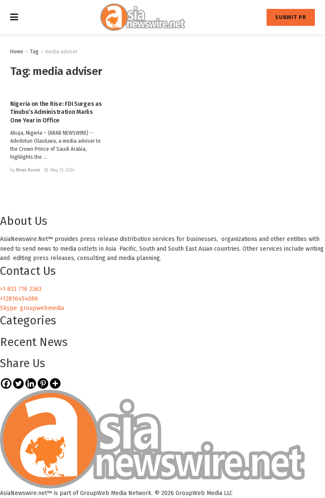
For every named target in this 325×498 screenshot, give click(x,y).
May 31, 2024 (59, 170)
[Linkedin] (30, 383)
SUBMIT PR (290, 17)
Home (16, 52)
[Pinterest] (43, 383)
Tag (34, 52)
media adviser (61, 52)
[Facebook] (6, 383)
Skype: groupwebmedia (32, 308)
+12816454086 (19, 298)
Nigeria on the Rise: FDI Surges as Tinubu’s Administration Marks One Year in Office (56, 112)
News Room (28, 170)
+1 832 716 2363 (20, 289)
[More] (55, 383)
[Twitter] (18, 383)
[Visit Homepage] (142, 17)
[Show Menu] (14, 17)
